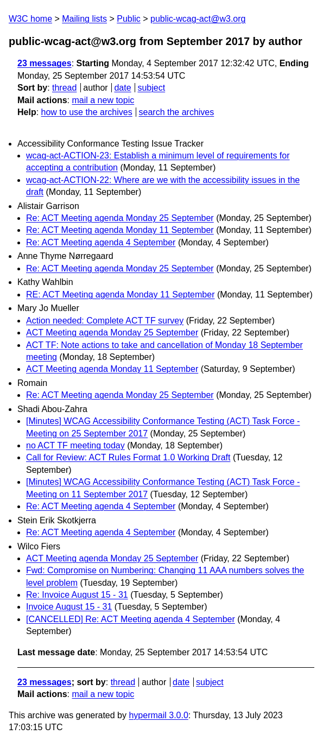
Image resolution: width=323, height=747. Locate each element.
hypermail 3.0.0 (158, 715)
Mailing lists (84, 18)
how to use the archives (86, 112)
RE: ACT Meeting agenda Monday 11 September (120, 294)
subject (151, 87)
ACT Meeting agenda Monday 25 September (112, 332)
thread (64, 87)
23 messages (44, 63)
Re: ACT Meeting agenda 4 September (100, 242)
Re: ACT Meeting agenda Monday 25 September (120, 218)
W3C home (30, 18)
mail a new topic (103, 100)
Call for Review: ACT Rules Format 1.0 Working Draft (128, 457)
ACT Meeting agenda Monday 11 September (112, 369)
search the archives (176, 112)
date (122, 87)
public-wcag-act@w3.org (197, 18)
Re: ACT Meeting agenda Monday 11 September (120, 230)
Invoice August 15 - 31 (69, 606)
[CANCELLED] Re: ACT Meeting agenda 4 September (130, 619)
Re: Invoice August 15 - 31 (77, 594)
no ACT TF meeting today (75, 445)
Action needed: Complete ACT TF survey (104, 320)
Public (129, 18)
